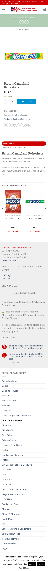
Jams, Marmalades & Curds (15, 489)
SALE (4, 524)
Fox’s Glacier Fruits (13, 218)
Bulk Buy (6, 405)
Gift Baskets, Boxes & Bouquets (17, 464)
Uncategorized (9, 543)
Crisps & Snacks (9, 440)
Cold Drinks (7, 435)
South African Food (11, 533)
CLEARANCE (7, 430)
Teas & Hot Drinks (11, 538)
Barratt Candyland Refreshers (18, 119)
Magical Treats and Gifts (13, 494)
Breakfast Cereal (10, 400)
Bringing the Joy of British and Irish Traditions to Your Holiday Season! (26, 347)
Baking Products (10, 390)
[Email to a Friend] (20, 125)
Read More (24, 568)
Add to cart (26, 101)
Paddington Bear (10, 504)
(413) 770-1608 (9, 260)
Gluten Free (7, 479)
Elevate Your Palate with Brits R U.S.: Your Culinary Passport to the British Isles (26, 356)
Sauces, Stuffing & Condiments (16, 528)
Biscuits (5, 395)
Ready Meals (8, 519)
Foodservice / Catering (12, 455)
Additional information (14, 147)
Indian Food (7, 484)
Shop (15, 18)
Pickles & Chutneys (11, 514)
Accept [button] (31, 564)
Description (8, 143)
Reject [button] (41, 564)
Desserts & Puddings (12, 445)
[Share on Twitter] (15, 125)
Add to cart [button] (13, 231)
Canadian (6, 410)
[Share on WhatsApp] (6, 125)
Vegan (5, 548)
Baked (5, 385)
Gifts (4, 474)
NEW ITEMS (7, 499)
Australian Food (9, 381)
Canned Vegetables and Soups (16, 415)
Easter (5, 450)
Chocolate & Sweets (27, 18)
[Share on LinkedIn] (29, 125)
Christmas (7, 425)
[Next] (45, 214)
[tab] (24, 143)
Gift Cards (6, 469)
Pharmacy (6, 509)
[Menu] (3, 9)
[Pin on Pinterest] (25, 125)
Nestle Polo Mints (35, 218)
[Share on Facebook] (11, 125)
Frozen (5, 459)
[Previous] (3, 214)
